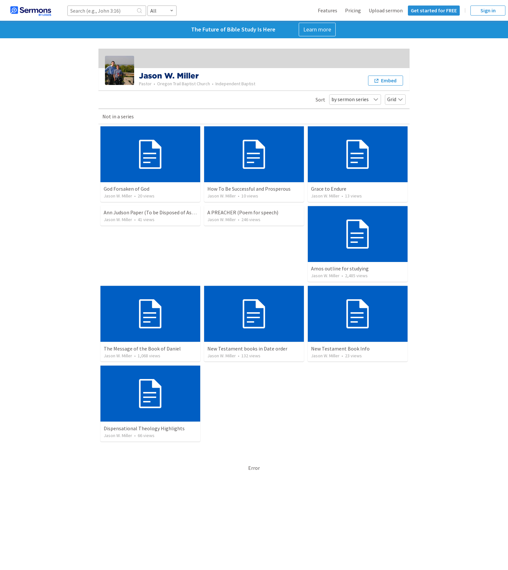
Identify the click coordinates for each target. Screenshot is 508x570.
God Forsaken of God (126, 188)
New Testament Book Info (340, 348)
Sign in (488, 10)
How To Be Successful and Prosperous (249, 188)
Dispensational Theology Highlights (144, 428)
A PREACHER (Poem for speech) (242, 212)
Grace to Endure (328, 188)
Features (327, 10)
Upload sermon (386, 10)
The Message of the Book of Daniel (142, 348)
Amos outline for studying (340, 268)
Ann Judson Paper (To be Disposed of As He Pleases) (161, 212)
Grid (395, 99)
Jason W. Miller (118, 196)
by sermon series (355, 99)
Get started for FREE (434, 10)
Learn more (317, 29)
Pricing (353, 10)
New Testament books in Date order (247, 348)
